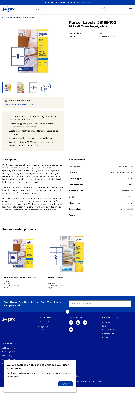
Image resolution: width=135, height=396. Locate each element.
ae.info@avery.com (44, 330)
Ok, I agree (65, 384)
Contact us (106, 322)
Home (4, 17)
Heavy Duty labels (9, 356)
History (105, 337)
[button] (7, 87)
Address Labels (8, 348)
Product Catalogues (110, 330)
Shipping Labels (9, 352)
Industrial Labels (9, 359)
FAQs (104, 326)
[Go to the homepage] (8, 9)
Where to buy (108, 334)
